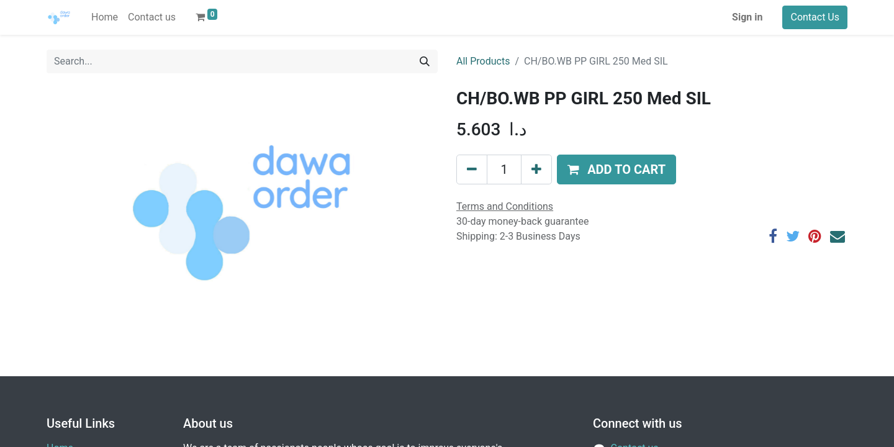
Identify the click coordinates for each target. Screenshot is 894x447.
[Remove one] (471, 169)
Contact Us (814, 17)
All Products (483, 61)
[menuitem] (104, 17)
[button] (616, 169)
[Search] (425, 61)
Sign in (747, 17)
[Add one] (536, 169)
